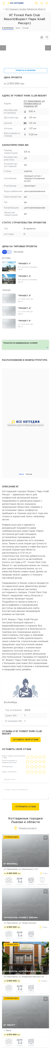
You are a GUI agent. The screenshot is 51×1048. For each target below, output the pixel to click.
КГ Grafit (9, 1025)
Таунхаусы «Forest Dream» (21, 917)
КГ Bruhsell (11, 864)
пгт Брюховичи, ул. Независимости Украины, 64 (34, 103)
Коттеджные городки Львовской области (25, 9)
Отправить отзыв (25, 807)
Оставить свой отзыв (25, 740)
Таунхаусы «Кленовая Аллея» (23, 971)
